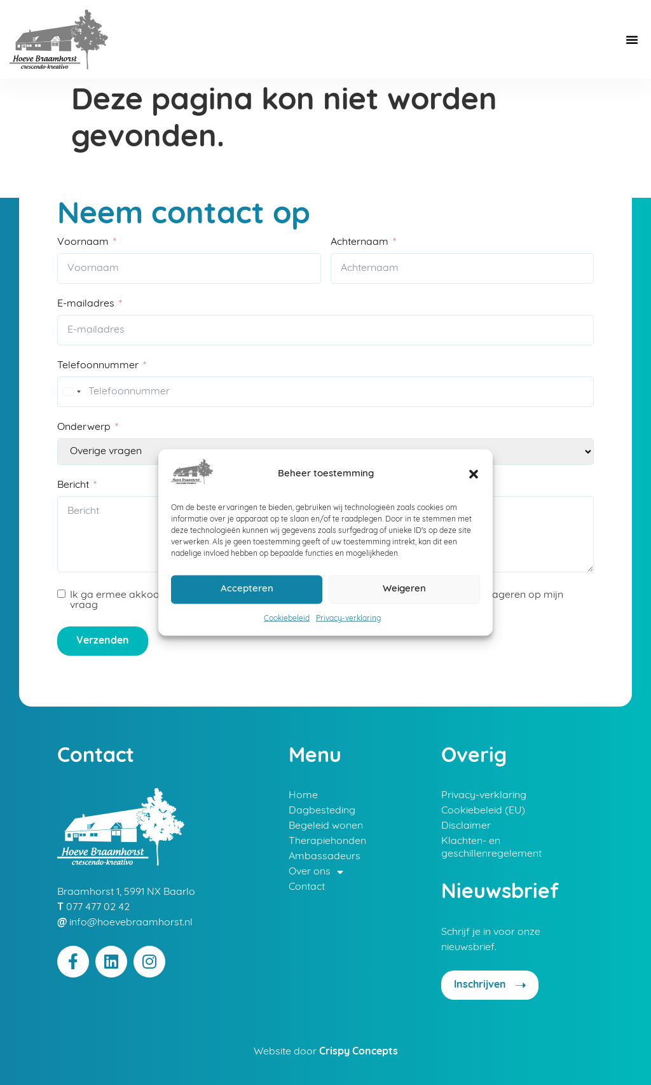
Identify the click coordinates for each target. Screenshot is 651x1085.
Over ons (316, 872)
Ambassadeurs (324, 857)
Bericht (73, 485)
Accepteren (247, 589)
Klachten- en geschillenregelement (491, 847)
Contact (307, 887)
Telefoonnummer (98, 366)
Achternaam (359, 242)
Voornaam (83, 242)
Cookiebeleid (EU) (483, 811)
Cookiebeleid (287, 618)
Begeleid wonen (326, 826)
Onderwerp (84, 427)
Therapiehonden (327, 841)
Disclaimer (466, 826)
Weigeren (404, 589)
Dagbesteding (322, 811)
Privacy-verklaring (348, 618)
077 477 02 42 (98, 907)
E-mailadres (85, 304)
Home (303, 796)
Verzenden (102, 641)
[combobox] (71, 391)
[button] (473, 473)
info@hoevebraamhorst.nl (131, 923)
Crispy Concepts (358, 1052)
